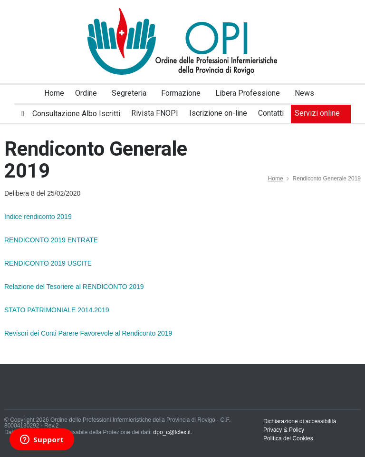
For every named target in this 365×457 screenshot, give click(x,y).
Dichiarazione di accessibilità (299, 421)
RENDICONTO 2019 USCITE (48, 263)
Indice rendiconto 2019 (38, 216)
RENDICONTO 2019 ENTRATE (51, 240)
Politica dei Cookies (288, 438)
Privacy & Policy (283, 430)
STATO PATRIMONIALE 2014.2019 (56, 310)
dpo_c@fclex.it (172, 432)
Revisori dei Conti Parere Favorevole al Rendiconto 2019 (88, 333)
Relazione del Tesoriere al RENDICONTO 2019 (74, 286)
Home (275, 178)
